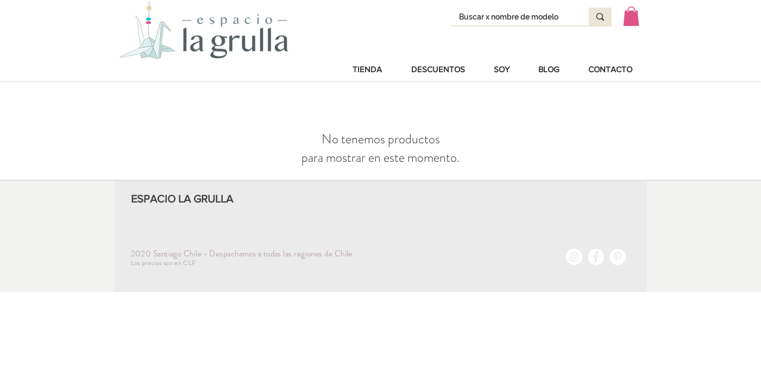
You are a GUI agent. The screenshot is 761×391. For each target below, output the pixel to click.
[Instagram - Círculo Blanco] (574, 257)
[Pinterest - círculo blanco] (617, 257)
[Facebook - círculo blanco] (596, 257)
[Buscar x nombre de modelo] (512, 17)
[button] (631, 16)
